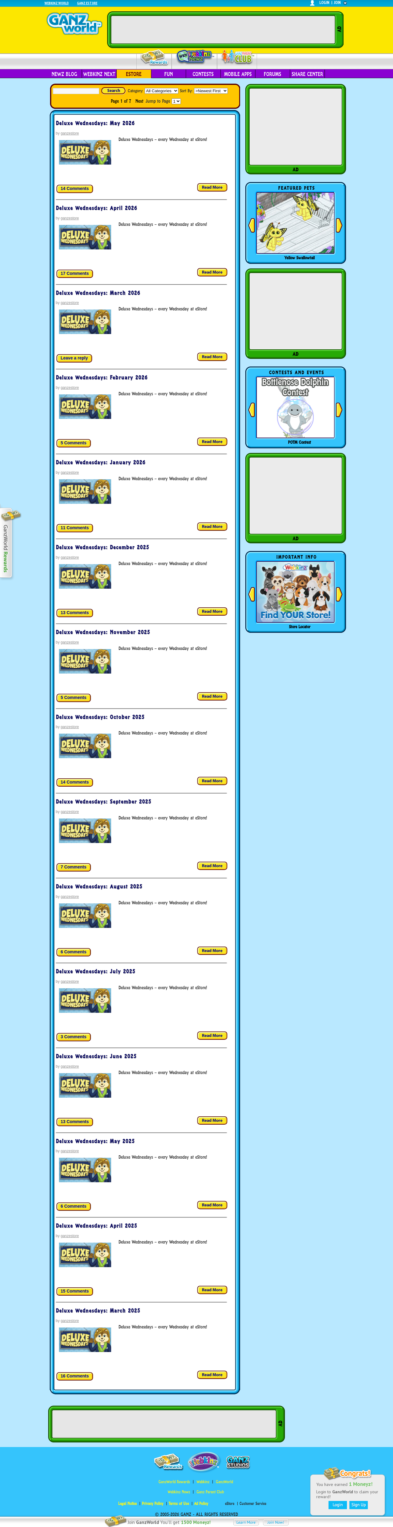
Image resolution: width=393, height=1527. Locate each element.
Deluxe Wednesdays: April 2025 (96, 1226)
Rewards (154, 57)
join (337, 2)
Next (139, 101)
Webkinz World (57, 3)
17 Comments (75, 273)
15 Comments (75, 1291)
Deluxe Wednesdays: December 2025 (102, 547)
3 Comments (74, 1036)
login (324, 2)
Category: (135, 90)
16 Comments (75, 1375)
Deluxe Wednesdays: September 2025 (103, 802)
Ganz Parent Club (210, 1492)
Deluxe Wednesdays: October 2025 (100, 717)
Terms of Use (179, 1503)
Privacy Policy (152, 1503)
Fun (168, 74)
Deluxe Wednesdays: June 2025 (96, 1056)
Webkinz (202, 1482)
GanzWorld (224, 1482)
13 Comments (75, 612)
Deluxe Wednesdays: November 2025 (103, 632)
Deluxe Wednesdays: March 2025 (98, 1311)
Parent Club (237, 57)
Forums (272, 74)
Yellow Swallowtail (299, 257)
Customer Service (252, 1503)
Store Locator (299, 626)
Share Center (307, 74)
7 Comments (74, 866)
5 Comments (74, 442)
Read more (212, 187)
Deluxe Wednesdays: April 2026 (96, 208)
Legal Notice (127, 1503)
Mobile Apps (238, 74)
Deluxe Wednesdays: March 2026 (98, 293)
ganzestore (70, 133)
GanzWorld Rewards (174, 1482)
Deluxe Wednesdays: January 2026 (101, 462)
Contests (203, 74)
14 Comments (75, 188)
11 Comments (75, 527)
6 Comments (74, 951)
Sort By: (186, 90)
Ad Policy (201, 1503)
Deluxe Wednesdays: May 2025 (95, 1141)
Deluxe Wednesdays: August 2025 (99, 886)
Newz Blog (64, 74)
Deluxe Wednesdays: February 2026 (102, 377)
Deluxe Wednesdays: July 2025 (95, 971)
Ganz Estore (87, 3)
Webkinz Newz (194, 57)
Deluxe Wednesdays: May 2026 (95, 123)
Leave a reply (74, 357)
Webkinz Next (99, 74)
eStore (134, 74)
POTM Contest (299, 442)
